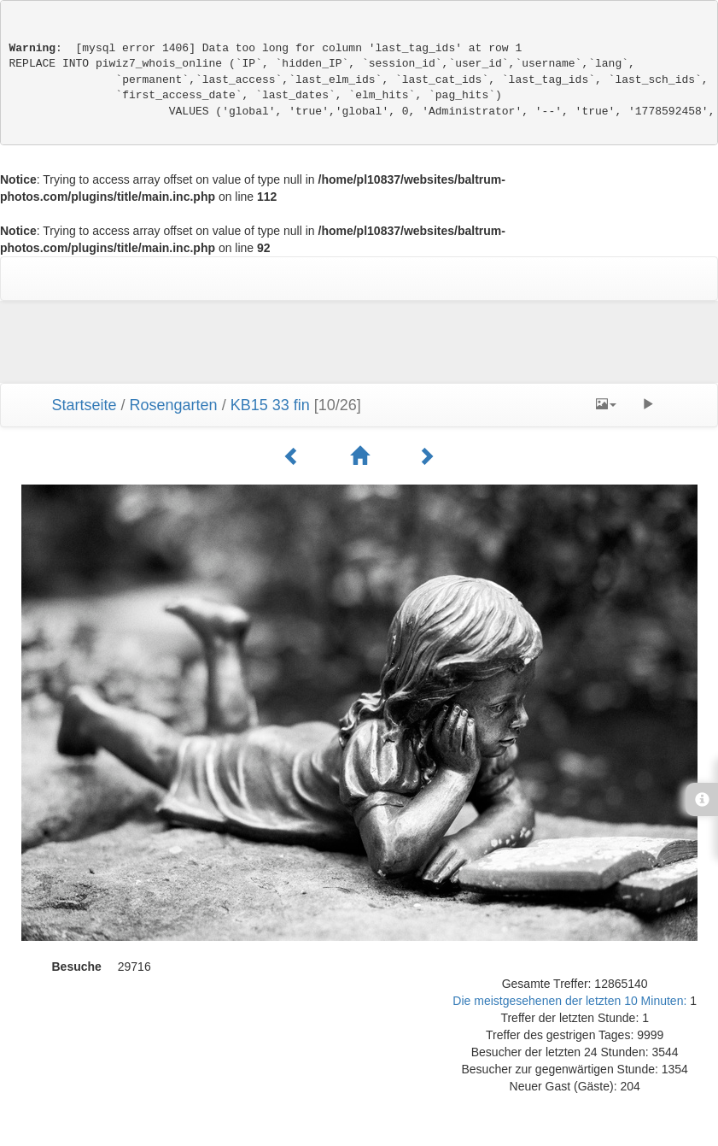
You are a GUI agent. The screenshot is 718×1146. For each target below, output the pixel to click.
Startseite (84, 405)
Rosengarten (174, 405)
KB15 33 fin (270, 405)
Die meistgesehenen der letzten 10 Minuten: (571, 1001)
